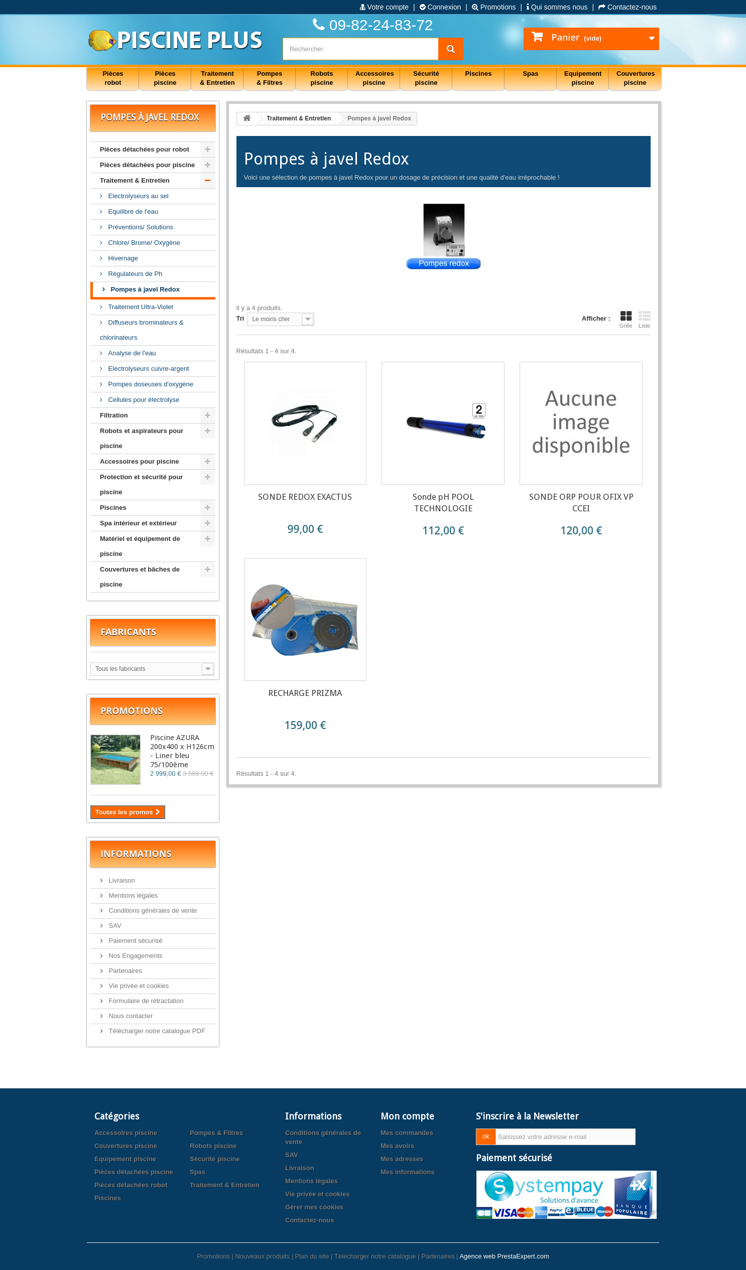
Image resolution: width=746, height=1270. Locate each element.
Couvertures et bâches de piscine (140, 577)
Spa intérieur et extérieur (138, 523)
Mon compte (407, 1116)
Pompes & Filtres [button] (270, 78)
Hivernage (122, 258)
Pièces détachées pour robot (144, 149)
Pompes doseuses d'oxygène (149, 384)
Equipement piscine (125, 1159)
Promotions (494, 7)
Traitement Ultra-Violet (139, 307)
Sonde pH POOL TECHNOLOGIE (443, 502)
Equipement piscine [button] (582, 78)
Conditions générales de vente (152, 910)
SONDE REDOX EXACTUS (305, 497)
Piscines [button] (478, 73)
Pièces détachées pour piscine (147, 165)
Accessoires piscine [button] (374, 78)
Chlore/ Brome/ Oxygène (143, 242)
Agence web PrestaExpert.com (504, 1256)
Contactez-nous (627, 7)
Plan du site (312, 1256)
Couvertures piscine (125, 1146)
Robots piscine (213, 1146)
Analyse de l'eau (131, 353)
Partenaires (124, 970)
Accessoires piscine (125, 1133)
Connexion (440, 7)
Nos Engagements (135, 955)
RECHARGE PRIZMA (305, 693)
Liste (645, 320)
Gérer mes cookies (314, 1207)
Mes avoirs (397, 1146)
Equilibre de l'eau (132, 211)
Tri (240, 318)
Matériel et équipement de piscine (140, 546)
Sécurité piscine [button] (426, 78)
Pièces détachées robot (130, 1185)
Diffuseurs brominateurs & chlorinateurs (142, 330)
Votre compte (384, 7)
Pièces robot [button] (112, 78)
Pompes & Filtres (216, 1133)
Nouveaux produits (262, 1256)
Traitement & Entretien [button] (217, 78)
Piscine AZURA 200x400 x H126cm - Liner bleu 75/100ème (182, 751)
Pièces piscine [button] (165, 78)
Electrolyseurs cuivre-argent (147, 368)
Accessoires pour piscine (139, 461)
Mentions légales (132, 895)
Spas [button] (530, 73)
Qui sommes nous (557, 7)
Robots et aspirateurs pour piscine (141, 438)
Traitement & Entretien (135, 180)
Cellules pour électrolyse (142, 399)
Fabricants (128, 632)
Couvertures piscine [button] (635, 78)
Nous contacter (130, 1016)
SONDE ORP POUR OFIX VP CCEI (581, 502)
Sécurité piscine (215, 1159)
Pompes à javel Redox (144, 289)
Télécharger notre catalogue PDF (156, 1031)
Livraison (121, 880)
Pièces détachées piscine (133, 1172)
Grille (626, 320)
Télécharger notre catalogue (375, 1256)
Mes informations (408, 1172)
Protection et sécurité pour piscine (141, 484)
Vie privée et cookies (138, 986)
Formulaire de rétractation (145, 1001)
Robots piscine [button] (322, 78)
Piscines (113, 507)
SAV (114, 925)
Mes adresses (402, 1159)
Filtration (114, 415)
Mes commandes (407, 1133)
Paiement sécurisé (135, 940)
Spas (197, 1172)
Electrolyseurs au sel (137, 196)
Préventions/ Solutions (139, 227)
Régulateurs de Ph (134, 273)
